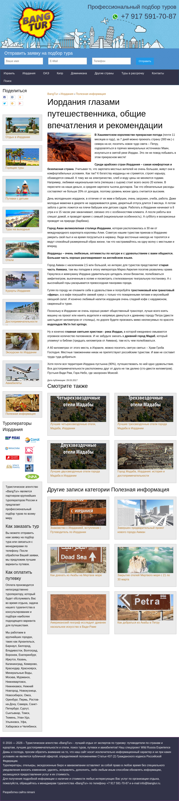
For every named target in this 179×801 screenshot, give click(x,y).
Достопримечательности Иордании (22, 314)
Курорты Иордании (22, 281)
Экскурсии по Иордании (22, 343)
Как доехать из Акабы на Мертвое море (78, 562)
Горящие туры (22, 158)
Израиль (9, 73)
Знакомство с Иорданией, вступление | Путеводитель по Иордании (78, 517)
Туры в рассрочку (132, 73)
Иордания (29, 73)
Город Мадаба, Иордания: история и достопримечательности (145, 460)
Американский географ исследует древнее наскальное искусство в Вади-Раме (78, 611)
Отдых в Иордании (22, 128)
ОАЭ (46, 73)
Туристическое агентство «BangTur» (49, 742)
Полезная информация (22, 404)
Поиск (7, 80)
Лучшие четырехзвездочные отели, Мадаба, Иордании (78, 413)
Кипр (60, 73)
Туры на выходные (22, 220)
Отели (22, 251)
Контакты (158, 73)
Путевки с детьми (22, 189)
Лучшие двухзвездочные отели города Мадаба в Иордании (78, 460)
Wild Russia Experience (155, 747)
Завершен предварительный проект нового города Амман (145, 517)
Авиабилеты (22, 374)
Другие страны (104, 73)
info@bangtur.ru (150, 783)
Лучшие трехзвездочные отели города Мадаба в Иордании (145, 413)
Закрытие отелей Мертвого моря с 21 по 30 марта (145, 564)
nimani (31, 792)
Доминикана (79, 73)
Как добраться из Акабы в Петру (145, 609)
